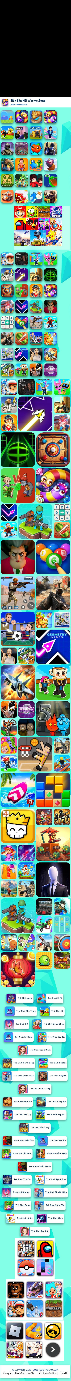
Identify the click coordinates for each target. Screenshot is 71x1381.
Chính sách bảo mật (25, 1373)
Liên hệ (64, 1373)
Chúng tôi (7, 1373)
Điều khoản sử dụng (48, 1373)
